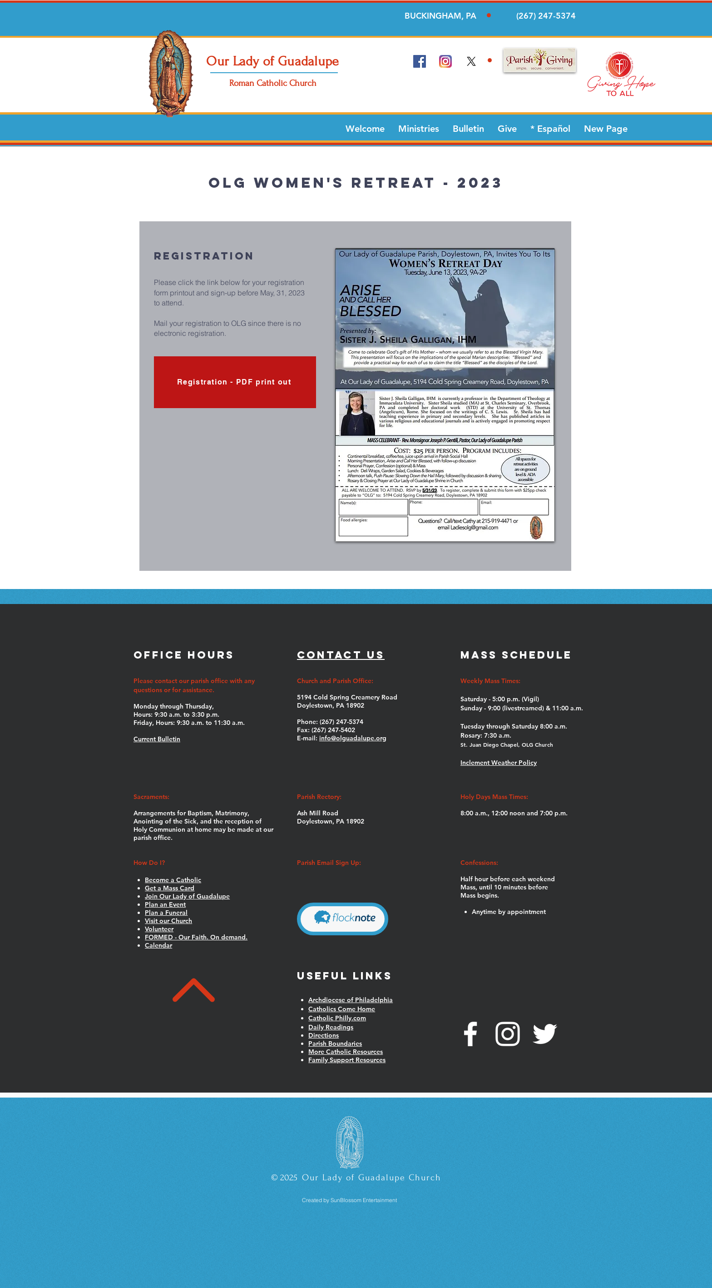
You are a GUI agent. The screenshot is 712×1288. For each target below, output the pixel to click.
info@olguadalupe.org (352, 738)
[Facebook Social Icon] (419, 61)
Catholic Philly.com (337, 1018)
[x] (471, 61)
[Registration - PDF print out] (235, 382)
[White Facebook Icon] (470, 1034)
